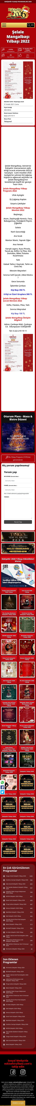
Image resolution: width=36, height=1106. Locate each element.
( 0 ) (27, 55)
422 (31, 912)
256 (31, 940)
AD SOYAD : (11, 476)
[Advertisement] (18, 147)
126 (31, 945)
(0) (11, 55)
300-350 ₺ (7, 110)
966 (31, 880)
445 (31, 908)
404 (31, 916)
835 (31, 884)
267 (31, 936)
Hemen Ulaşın (18, 1103)
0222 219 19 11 (9, 116)
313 (31, 924)
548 (31, 892)
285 (31, 932)
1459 (30, 876)
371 (31, 920)
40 (31, 949)
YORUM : (6, 497)
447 (31, 904)
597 (31, 888)
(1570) (11, 49)
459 (31, 900)
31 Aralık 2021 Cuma (28, 49)
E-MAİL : (10, 485)
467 (31, 896)
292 (31, 928)
